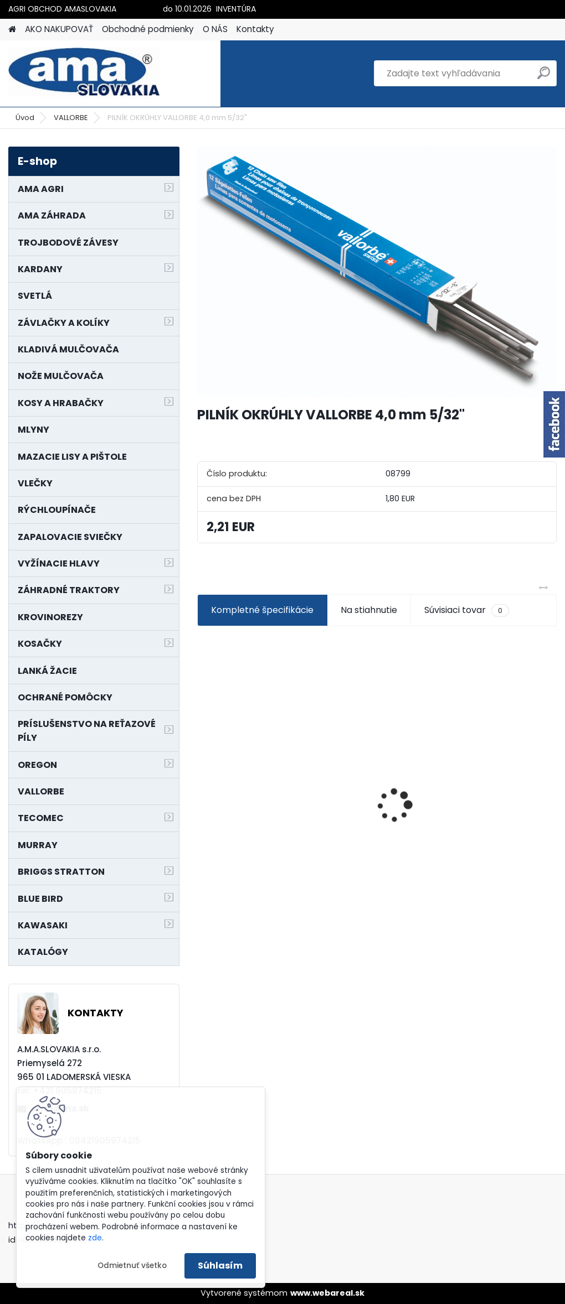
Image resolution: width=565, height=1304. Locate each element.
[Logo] (84, 73)
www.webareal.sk (327, 1292)
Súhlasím (220, 1265)
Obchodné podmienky (148, 29)
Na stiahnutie (369, 610)
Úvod (25, 117)
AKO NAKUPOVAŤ (59, 29)
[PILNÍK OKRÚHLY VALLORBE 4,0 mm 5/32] (377, 272)
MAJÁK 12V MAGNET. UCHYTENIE (493, 826)
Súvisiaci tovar (466, 610)
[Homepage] (12, 29)
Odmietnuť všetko (132, 1265)
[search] (543, 77)
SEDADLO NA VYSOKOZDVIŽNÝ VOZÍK (377, 791)
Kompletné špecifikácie (262, 610)
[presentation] (203, 786)
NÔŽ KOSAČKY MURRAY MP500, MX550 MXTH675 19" (253, 765)
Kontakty (255, 29)
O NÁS (215, 29)
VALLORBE (71, 117)
